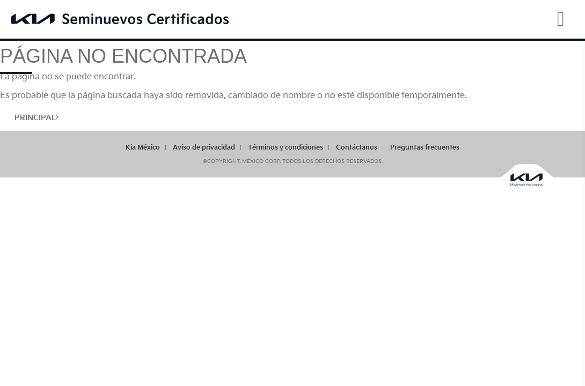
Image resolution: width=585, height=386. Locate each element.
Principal (36, 117)
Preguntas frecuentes (424, 148)
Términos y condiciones (285, 148)
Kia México (143, 148)
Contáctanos (356, 148)
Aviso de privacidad (204, 148)
